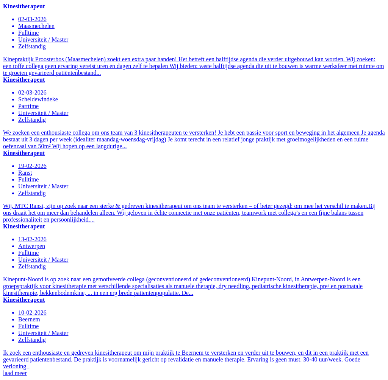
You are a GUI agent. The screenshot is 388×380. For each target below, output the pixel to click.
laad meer (15, 373)
